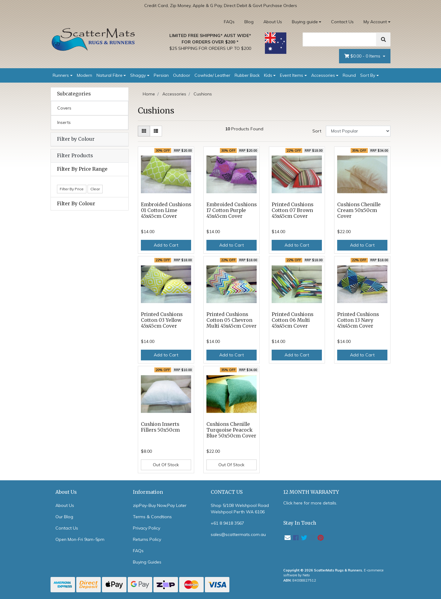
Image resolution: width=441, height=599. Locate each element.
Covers (64, 108)
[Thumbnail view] (144, 131)
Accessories (323, 75)
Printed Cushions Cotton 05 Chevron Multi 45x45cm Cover (231, 320)
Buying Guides (147, 562)
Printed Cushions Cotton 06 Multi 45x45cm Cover (292, 320)
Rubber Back (247, 75)
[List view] (156, 131)
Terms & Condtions (152, 516)
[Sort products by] (358, 131)
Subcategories (74, 94)
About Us (272, 21)
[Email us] (288, 537)
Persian (161, 75)
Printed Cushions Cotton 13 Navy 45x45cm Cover (358, 320)
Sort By (367, 75)
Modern (84, 75)
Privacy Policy (146, 528)
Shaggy (138, 75)
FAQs (229, 21)
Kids (268, 75)
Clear (95, 189)
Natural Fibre (109, 75)
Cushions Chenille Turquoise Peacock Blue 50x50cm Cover (231, 430)
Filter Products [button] (75, 155)
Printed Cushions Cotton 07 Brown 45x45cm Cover (292, 210)
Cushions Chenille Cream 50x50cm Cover (359, 210)
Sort (316, 131)
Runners (61, 75)
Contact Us (342, 21)
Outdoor (181, 75)
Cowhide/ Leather (212, 75)
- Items (363, 56)
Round (349, 75)
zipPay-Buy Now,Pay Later (160, 505)
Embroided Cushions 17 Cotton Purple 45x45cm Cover (231, 210)
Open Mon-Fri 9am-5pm (79, 539)
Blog (249, 21)
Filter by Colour (76, 139)
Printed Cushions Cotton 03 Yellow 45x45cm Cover (162, 320)
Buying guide (305, 21)
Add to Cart (166, 245)
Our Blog (64, 516)
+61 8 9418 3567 (227, 523)
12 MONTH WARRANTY (311, 492)
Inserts (64, 122)
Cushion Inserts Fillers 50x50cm (160, 427)
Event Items (291, 75)
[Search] (340, 39)
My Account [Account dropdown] (375, 21)
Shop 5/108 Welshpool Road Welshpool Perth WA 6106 (240, 509)
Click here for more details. (310, 503)
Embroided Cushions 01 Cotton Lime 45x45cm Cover (166, 210)
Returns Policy (147, 539)
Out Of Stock (166, 464)
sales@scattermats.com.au (238, 534)
